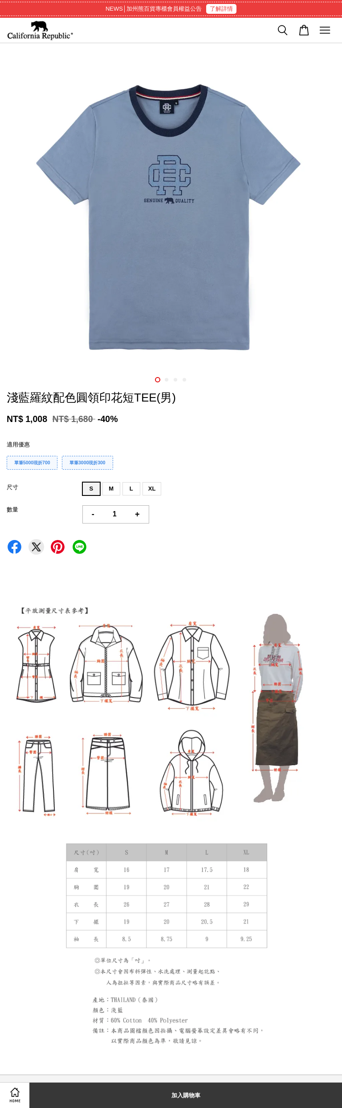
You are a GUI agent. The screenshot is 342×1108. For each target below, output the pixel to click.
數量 (12, 509)
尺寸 (12, 487)
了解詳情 (221, 8)
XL (152, 488)
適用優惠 (18, 444)
